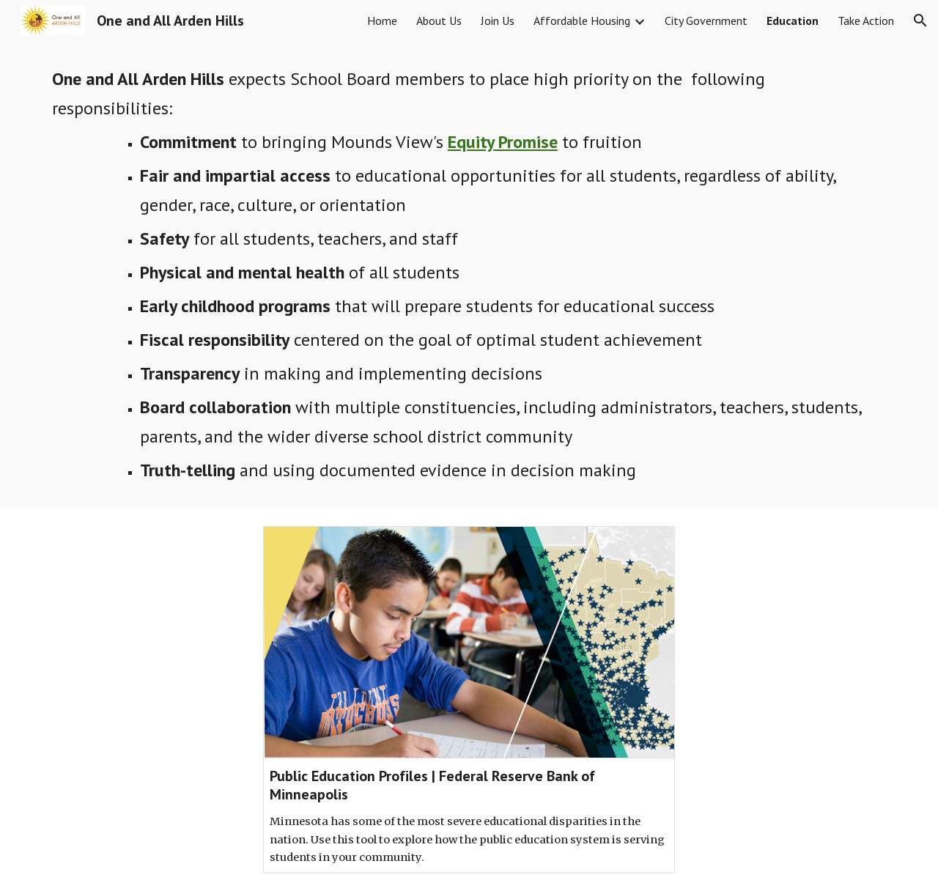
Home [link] (382, 20)
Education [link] (793, 20)
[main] (469, 275)
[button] (920, 20)
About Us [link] (439, 20)
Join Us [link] (497, 20)
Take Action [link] (866, 20)
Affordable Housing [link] (581, 20)
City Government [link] (706, 20)
